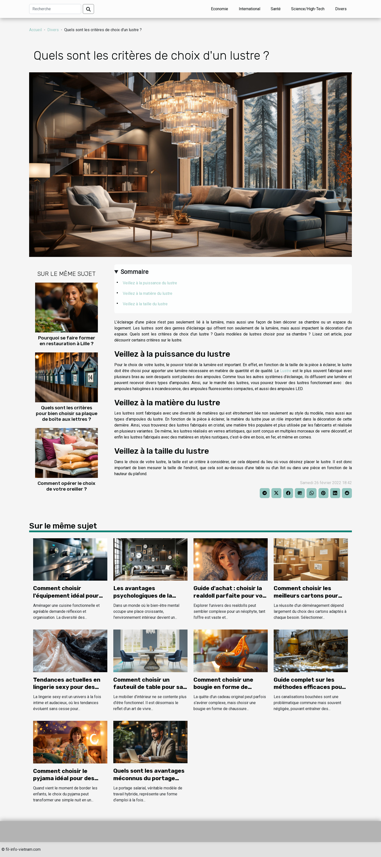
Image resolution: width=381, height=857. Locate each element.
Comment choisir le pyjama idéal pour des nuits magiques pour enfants (63, 782)
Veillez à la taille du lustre (146, 304)
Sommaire (134, 271)
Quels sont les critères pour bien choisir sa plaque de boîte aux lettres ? (66, 413)
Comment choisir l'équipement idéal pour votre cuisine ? (66, 596)
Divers (341, 8)
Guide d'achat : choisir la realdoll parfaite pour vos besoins (229, 596)
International (249, 8)
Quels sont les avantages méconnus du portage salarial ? (149, 778)
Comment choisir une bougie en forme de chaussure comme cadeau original (230, 691)
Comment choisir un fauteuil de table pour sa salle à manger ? (148, 687)
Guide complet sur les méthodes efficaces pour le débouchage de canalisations (309, 691)
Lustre (285, 370)
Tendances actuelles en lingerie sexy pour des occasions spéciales (66, 687)
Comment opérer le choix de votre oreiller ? (66, 486)
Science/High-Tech (307, 8)
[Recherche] (55, 9)
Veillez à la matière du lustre (153, 293)
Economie (219, 8)
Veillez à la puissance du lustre (150, 283)
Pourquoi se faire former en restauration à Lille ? (66, 340)
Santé (276, 8)
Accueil (35, 29)
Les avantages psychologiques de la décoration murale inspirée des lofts (142, 599)
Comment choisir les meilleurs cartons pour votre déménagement (306, 596)
